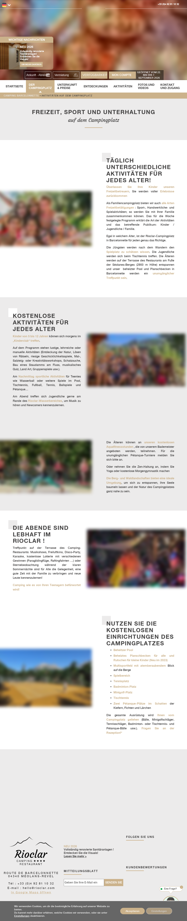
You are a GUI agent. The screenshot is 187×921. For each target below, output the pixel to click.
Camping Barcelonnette (21, 95)
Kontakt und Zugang (170, 86)
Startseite (14, 86)
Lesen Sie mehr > (75, 856)
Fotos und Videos (146, 86)
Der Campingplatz (40, 86)
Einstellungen (21, 915)
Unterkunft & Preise (67, 86)
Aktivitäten (122, 86)
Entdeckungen (96, 86)
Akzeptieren (132, 911)
